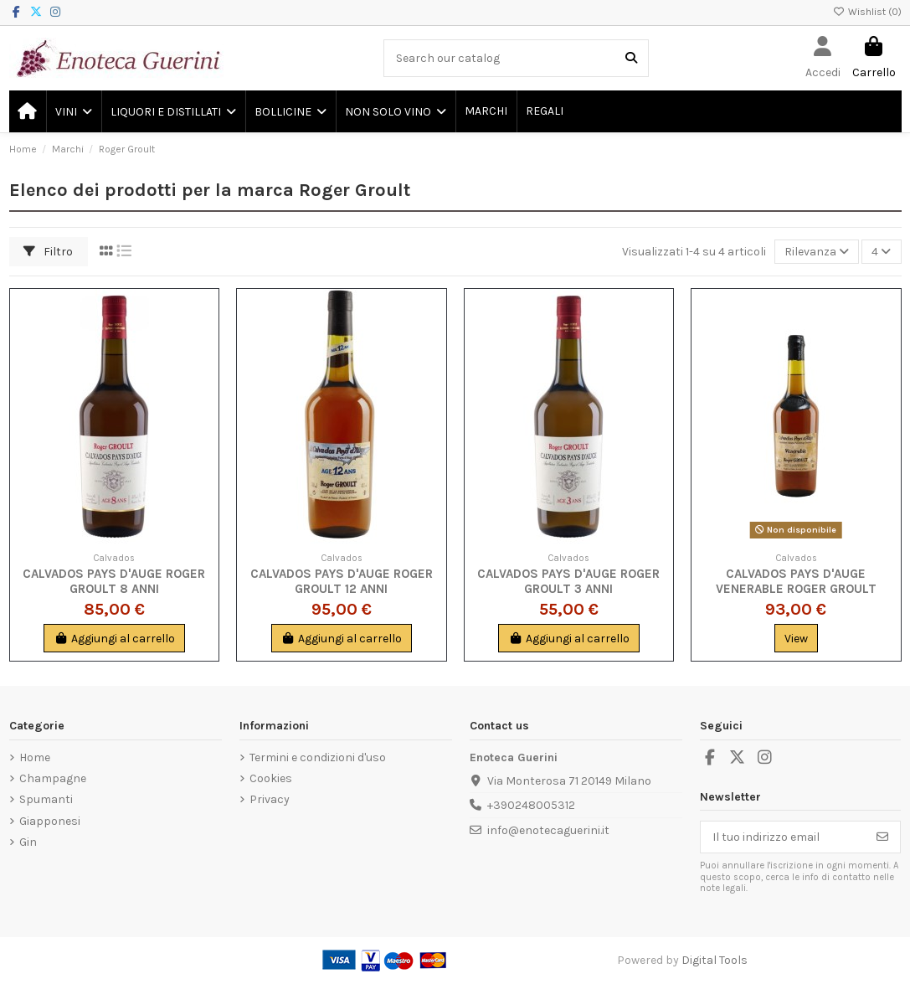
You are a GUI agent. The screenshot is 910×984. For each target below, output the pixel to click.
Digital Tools (714, 960)
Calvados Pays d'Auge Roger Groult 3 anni (568, 581)
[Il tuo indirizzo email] (783, 837)
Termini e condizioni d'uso (317, 757)
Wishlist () (867, 12)
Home (34, 757)
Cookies (270, 778)
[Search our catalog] (631, 58)
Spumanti (46, 799)
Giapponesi (49, 821)
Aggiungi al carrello (114, 638)
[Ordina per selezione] (816, 252)
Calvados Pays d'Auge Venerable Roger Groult (796, 581)
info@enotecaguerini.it (548, 830)
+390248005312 (531, 805)
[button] (72, 111)
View (796, 638)
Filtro (48, 252)
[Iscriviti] (882, 837)
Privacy (269, 799)
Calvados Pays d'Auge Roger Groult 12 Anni (341, 581)
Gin (28, 842)
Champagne (52, 778)
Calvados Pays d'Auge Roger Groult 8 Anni (114, 581)
